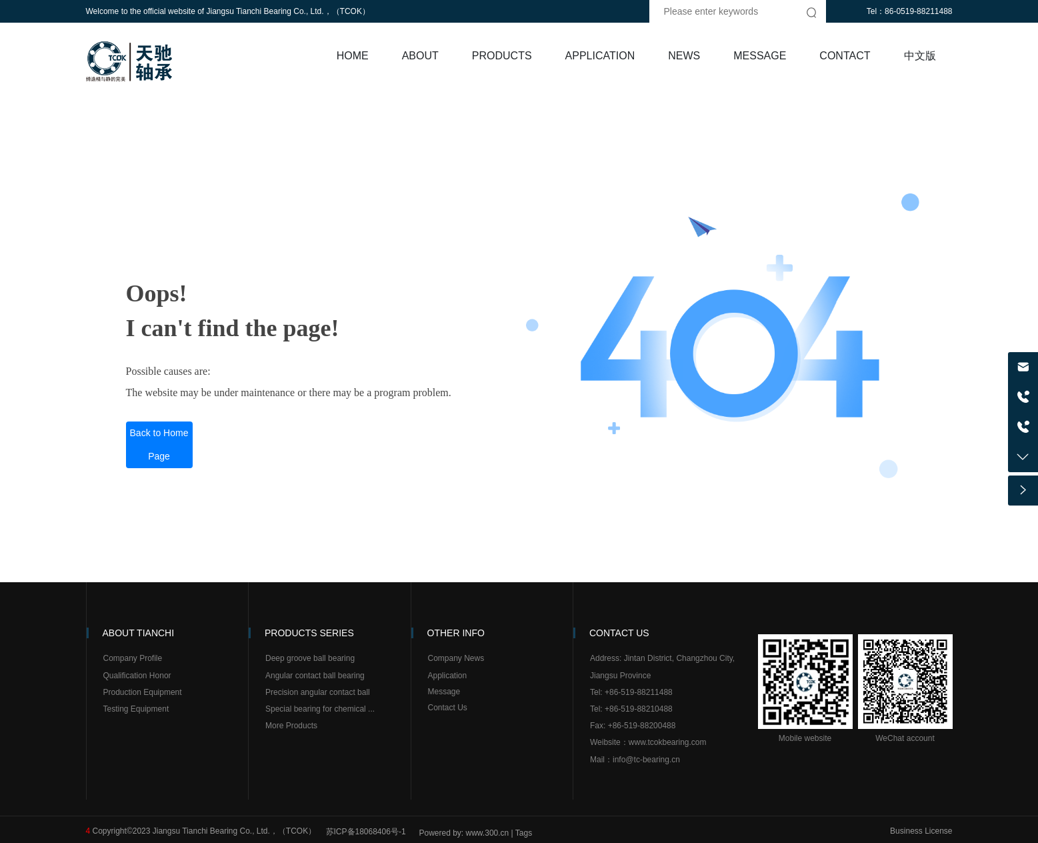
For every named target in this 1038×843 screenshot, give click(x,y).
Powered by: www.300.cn (464, 833)
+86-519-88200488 (642, 725)
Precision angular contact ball (318, 692)
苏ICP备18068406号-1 (366, 831)
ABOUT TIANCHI (139, 633)
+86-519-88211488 (639, 692)
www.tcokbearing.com (668, 742)
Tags (523, 833)
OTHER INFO (456, 633)
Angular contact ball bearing (315, 675)
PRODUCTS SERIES (309, 633)
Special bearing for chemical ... (321, 709)
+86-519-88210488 (639, 709)
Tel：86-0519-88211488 (910, 11)
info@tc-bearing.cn (646, 759)
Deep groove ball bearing (310, 658)
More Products (291, 725)
